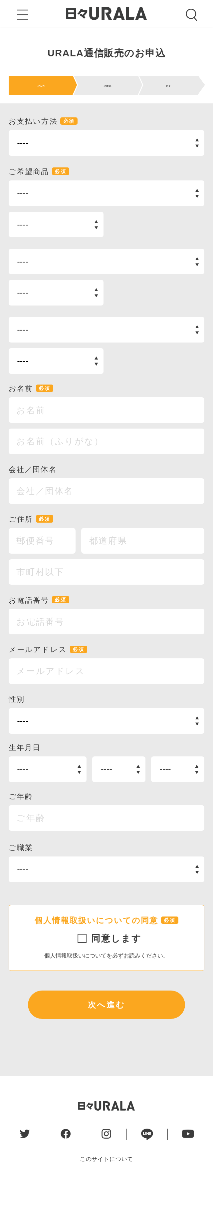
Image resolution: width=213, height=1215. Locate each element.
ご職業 (21, 874)
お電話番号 (39, 627)
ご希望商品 (39, 198)
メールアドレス (48, 677)
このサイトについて (106, 1186)
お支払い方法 (43, 148)
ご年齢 (21, 823)
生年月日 (25, 775)
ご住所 (31, 546)
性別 (17, 726)
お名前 (31, 416)
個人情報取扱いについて (75, 983)
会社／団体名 (33, 496)
